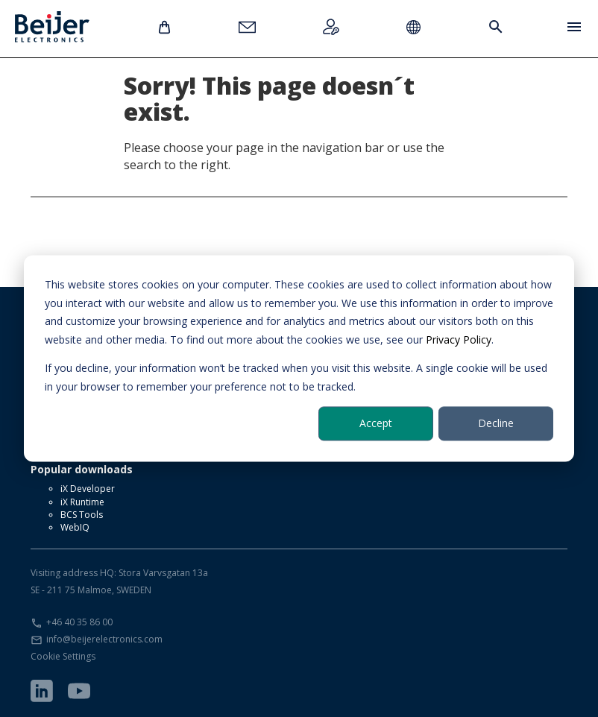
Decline (496, 423)
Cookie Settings (63, 656)
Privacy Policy (458, 339)
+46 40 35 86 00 (79, 622)
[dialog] (299, 358)
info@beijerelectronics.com (104, 639)
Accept (375, 423)
